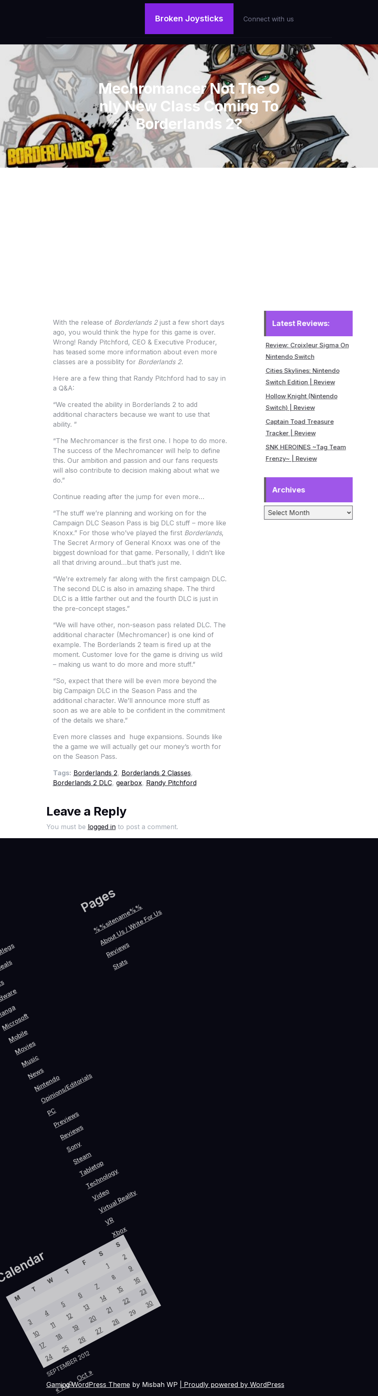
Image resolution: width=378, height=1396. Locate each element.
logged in (102, 827)
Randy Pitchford (171, 783)
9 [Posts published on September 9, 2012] (61, 1248)
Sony (94, 1134)
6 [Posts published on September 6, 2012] (35, 1299)
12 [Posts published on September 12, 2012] (38, 1323)
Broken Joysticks (189, 17)
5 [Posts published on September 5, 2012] (26, 1316)
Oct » (83, 1363)
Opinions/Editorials (54, 1090)
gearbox (129, 783)
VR (165, 1175)
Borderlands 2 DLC (82, 783)
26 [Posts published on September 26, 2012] (61, 1335)
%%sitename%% (26, 1002)
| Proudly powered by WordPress (232, 1384)
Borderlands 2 (95, 773)
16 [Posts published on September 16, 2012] (73, 1254)
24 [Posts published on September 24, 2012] (44, 1368)
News (21, 1095)
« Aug (73, 1383)
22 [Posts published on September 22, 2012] (75, 1278)
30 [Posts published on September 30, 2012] (97, 1267)
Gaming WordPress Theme (88, 1384)
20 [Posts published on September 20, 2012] (58, 1312)
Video (143, 1158)
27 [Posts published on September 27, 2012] (70, 1318)
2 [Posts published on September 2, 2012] (49, 1242)
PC (55, 1118)
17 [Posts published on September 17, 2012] (32, 1362)
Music (9, 1088)
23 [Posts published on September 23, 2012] (84, 1261)
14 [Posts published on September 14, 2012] (55, 1289)
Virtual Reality (161, 1154)
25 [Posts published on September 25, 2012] (52, 1351)
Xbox (179, 1178)
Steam (107, 1138)
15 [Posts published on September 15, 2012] (64, 1272)
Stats (54, 1038)
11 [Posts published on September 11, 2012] (29, 1339)
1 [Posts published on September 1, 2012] (40, 1259)
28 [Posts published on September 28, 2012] (79, 1301)
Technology (135, 1144)
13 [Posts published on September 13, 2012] (46, 1305)
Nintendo (35, 1097)
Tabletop (120, 1142)
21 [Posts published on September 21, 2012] (67, 1295)
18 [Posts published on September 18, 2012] (41, 1345)
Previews (72, 1116)
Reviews (84, 1123)
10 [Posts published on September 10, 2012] (20, 1356)
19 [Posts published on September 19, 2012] (49, 1328)
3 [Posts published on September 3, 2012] (9, 1350)
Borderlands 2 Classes (156, 773)
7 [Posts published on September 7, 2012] (44, 1282)
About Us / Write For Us (42, 1002)
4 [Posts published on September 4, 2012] (17, 1333)
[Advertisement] (189, 229)
